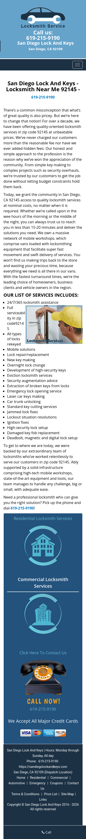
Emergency (37, 783)
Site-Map (67, 794)
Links (43, 799)
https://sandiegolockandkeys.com (43, 767)
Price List (50, 794)
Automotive (16, 783)
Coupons (56, 783)
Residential (38, 777)
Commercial (59, 777)
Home (21, 777)
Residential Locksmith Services (43, 518)
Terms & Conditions (25, 794)
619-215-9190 (43, 38)
